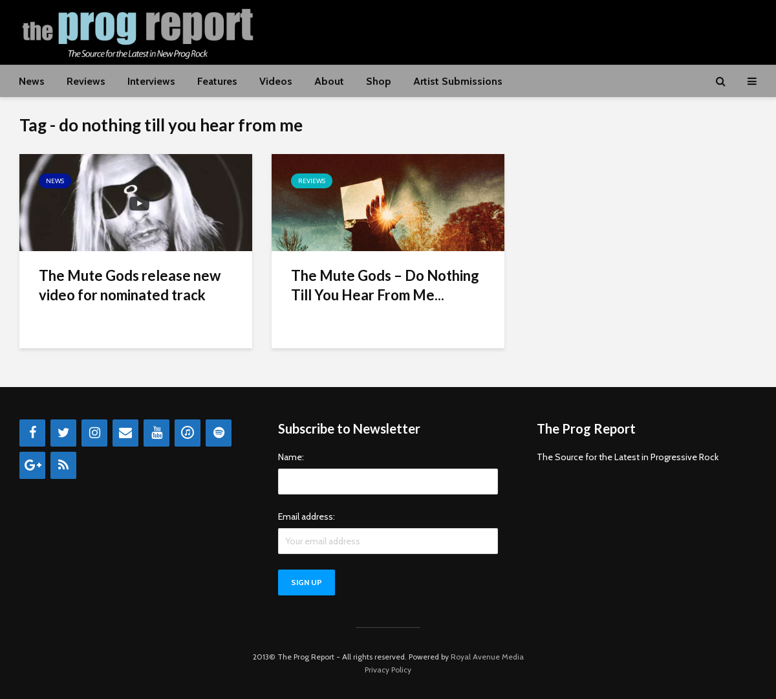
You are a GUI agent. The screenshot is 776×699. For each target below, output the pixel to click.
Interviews (151, 81)
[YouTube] (156, 433)
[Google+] (32, 465)
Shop (378, 81)
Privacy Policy (388, 669)
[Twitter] (63, 433)
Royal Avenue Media (487, 656)
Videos (275, 81)
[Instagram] (94, 433)
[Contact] (125, 433)
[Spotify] (219, 433)
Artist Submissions (457, 81)
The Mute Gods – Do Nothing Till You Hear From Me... (385, 285)
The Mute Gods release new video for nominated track (130, 285)
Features (217, 81)
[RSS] (63, 465)
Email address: (306, 516)
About (329, 81)
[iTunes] (187, 433)
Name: (291, 457)
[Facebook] (32, 433)
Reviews (86, 81)
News (32, 81)
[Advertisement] (521, 30)
